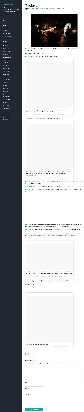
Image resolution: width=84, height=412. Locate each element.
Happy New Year (29, 354)
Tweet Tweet (6, 30)
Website (27, 394)
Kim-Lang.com (6, 33)
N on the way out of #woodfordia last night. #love (37, 344)
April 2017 (5, 65)
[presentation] (36, 404)
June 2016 (5, 88)
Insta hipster (6, 28)
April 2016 (5, 94)
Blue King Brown (29, 229)
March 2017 (6, 68)
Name (27, 382)
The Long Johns (29, 118)
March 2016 (6, 96)
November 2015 (7, 108)
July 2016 (5, 85)
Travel (62, 8)
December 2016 (7, 77)
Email (27, 388)
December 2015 (7, 105)
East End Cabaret (46, 234)
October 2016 (6, 82)
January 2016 (6, 102)
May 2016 (5, 91)
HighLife (27, 181)
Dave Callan (28, 224)
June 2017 (5, 62)
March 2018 (6, 48)
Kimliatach (32, 8)
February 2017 (6, 71)
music (58, 8)
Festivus (27, 353)
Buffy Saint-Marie (29, 56)
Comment (28, 366)
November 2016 (7, 79)
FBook (4, 25)
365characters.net (7, 36)
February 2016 (6, 99)
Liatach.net (8, 5)
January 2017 (6, 74)
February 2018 (6, 51)
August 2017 (6, 60)
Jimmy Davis (28, 186)
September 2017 (7, 57)
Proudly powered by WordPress (11, 116)
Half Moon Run (29, 189)
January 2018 (6, 54)
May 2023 (5, 45)
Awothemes (6, 119)
